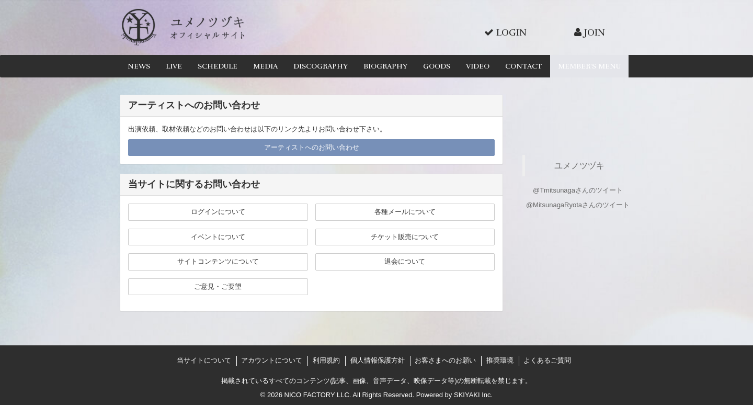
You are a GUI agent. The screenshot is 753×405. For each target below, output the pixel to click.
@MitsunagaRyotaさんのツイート (578, 205)
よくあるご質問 (547, 360)
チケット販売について (405, 237)
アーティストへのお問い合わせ (311, 147)
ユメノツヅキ (579, 165)
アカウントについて (271, 360)
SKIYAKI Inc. (473, 395)
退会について (404, 261)
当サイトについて (204, 360)
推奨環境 (500, 360)
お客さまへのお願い (445, 360)
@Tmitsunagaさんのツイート (578, 190)
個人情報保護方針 (377, 360)
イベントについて (218, 237)
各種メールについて (405, 212)
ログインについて (218, 212)
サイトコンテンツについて (218, 261)
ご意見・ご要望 (218, 286)
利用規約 (326, 360)
